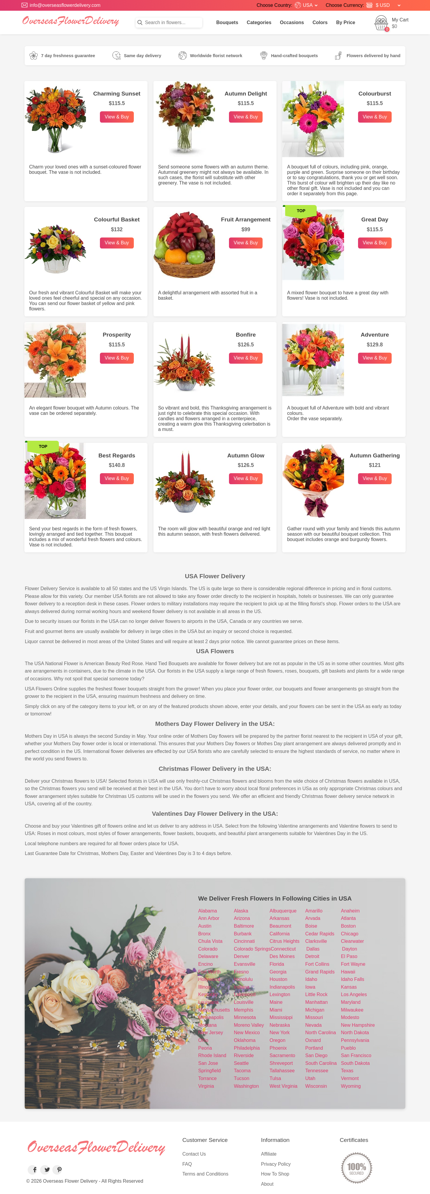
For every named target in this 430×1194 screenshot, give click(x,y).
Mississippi (281, 1017)
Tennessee (316, 1070)
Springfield (209, 1070)
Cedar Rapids (320, 933)
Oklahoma (245, 1040)
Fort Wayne (353, 964)
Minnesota (245, 1017)
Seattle (241, 1063)
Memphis (243, 1009)
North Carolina (320, 1032)
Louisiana (208, 1002)
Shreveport (281, 1063)
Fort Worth (209, 971)
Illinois (204, 987)
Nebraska (280, 1025)
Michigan (314, 1009)
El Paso (349, 956)
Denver (241, 956)
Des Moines (282, 956)
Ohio (203, 1040)
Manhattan (316, 1002)
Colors (320, 22)
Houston (279, 979)
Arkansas (280, 918)
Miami (276, 1009)
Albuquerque (283, 910)
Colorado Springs (252, 948)
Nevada (313, 1025)
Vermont (350, 1078)
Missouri (314, 1017)
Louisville (244, 1002)
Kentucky (208, 994)
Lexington (280, 994)
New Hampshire (358, 1025)
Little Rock (316, 994)
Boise (311, 926)
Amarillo (314, 910)
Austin (204, 926)
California (280, 933)
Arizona (242, 918)
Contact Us (194, 1154)
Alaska (241, 910)
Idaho (311, 979)
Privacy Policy (276, 1164)
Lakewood (245, 994)
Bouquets (227, 22)
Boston (348, 926)
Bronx (204, 933)
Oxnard (313, 1040)
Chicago (350, 933)
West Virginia (284, 1086)
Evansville (244, 964)
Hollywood (209, 979)
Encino (205, 964)
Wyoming (351, 1086)
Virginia (206, 1086)
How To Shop (275, 1173)
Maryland (351, 1002)
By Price (345, 22)
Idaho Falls (352, 979)
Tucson (241, 1078)
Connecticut (283, 948)
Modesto (350, 1017)
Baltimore (244, 926)
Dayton (349, 948)
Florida (277, 964)
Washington (246, 1086)
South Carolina (321, 1063)
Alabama (207, 910)
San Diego (316, 1055)
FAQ (187, 1164)
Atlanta (348, 918)
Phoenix (278, 1048)
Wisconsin (316, 1086)
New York (280, 1032)
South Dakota (355, 1063)
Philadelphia (247, 1048)
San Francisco (356, 1055)
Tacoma (242, 1070)
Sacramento (282, 1055)
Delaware (208, 956)
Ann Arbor (208, 918)
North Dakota (355, 1032)
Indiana (242, 987)
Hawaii (348, 971)
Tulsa (275, 1078)
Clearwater (352, 941)
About (267, 1184)
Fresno (241, 971)
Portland (314, 1048)
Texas (347, 1070)
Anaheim (350, 910)
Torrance (207, 1078)
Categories (259, 22)
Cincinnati (244, 941)
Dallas (312, 948)
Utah (310, 1078)
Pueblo (348, 1048)
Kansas (349, 987)
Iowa (310, 987)
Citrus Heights (284, 941)
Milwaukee (352, 1009)
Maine (276, 1002)
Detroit (312, 956)
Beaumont (280, 926)
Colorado (208, 948)
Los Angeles (354, 994)
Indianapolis (282, 987)
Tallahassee (282, 1070)
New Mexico (247, 1032)
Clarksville (316, 941)
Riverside (244, 1055)
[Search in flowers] (169, 23)
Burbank (243, 933)
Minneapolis (211, 1017)
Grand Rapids (320, 971)
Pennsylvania (355, 1040)
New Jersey (210, 1032)
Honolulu (243, 979)
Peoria (205, 1048)
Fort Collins (317, 964)
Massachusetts (214, 1009)
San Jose (208, 1063)
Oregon (277, 1040)
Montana (207, 1025)
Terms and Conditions (205, 1173)
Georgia (278, 971)
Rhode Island (212, 1055)
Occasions (292, 22)
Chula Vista (210, 941)
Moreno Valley (249, 1025)
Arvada (313, 918)
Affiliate (269, 1154)
